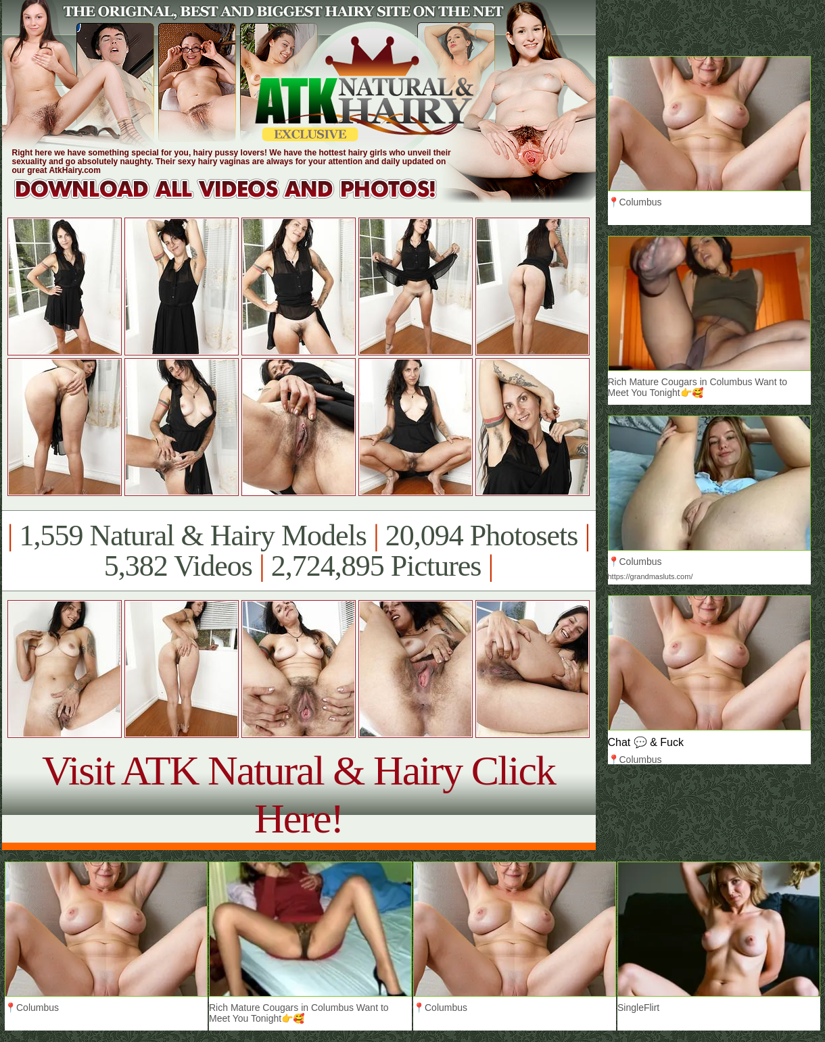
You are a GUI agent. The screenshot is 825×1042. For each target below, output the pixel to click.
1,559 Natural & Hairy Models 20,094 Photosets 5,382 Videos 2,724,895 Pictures (298, 550)
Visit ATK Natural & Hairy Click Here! (298, 794)
